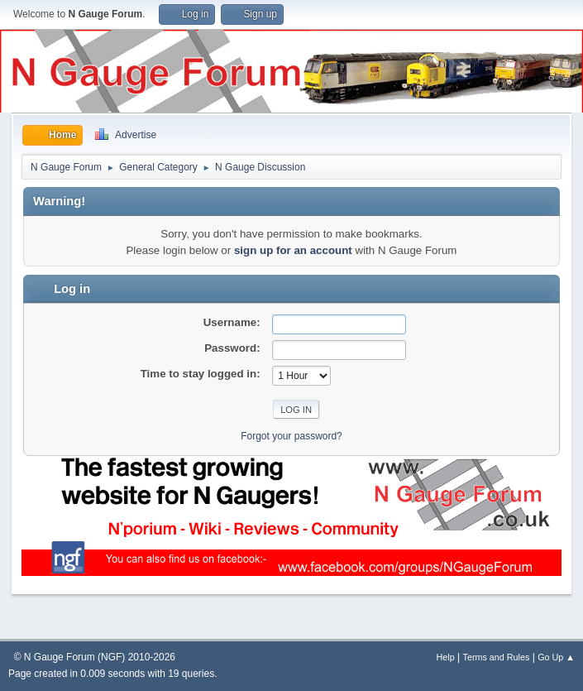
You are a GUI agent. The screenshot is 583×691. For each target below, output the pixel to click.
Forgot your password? (291, 436)
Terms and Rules (496, 657)
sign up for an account (293, 250)
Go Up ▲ (556, 657)
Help (446, 657)
